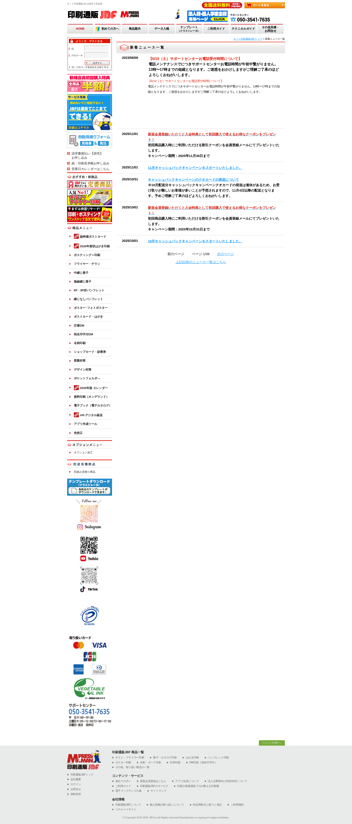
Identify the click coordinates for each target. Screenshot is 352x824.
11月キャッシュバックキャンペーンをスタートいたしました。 (195, 168)
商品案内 (135, 28)
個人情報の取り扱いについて (165, 804)
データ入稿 (161, 28)
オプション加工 (83, 452)
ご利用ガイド (216, 28)
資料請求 (74, 794)
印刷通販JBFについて (126, 804)
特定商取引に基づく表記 (206, 804)
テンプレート (188, 29)
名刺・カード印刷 (149, 762)
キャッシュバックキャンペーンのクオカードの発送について (193, 179)
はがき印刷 (190, 757)
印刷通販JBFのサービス (152, 786)
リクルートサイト (124, 809)
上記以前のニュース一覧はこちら (201, 262)
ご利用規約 (235, 804)
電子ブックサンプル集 (127, 791)
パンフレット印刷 (217, 757)
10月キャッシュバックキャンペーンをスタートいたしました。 (195, 241)
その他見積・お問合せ (270, 29)
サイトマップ (156, 791)
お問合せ (74, 789)
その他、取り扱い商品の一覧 (131, 767)
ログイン (74, 784)
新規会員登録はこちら (151, 781)
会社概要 (74, 779)
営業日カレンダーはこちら (90, 169)
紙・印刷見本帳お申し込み (90, 163)
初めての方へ (110, 28)
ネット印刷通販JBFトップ (247, 39)
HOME (80, 28)
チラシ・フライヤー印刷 (128, 757)
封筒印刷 (173, 762)
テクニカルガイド (243, 28)
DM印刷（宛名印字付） (201, 762)
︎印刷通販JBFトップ (80, 774)
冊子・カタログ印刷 (163, 757)
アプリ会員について (185, 781)
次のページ (225, 254)
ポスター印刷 (121, 762)
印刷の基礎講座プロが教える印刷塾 (196, 786)
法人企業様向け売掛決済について (226, 781)
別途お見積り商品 (84, 471)
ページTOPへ (272, 742)
